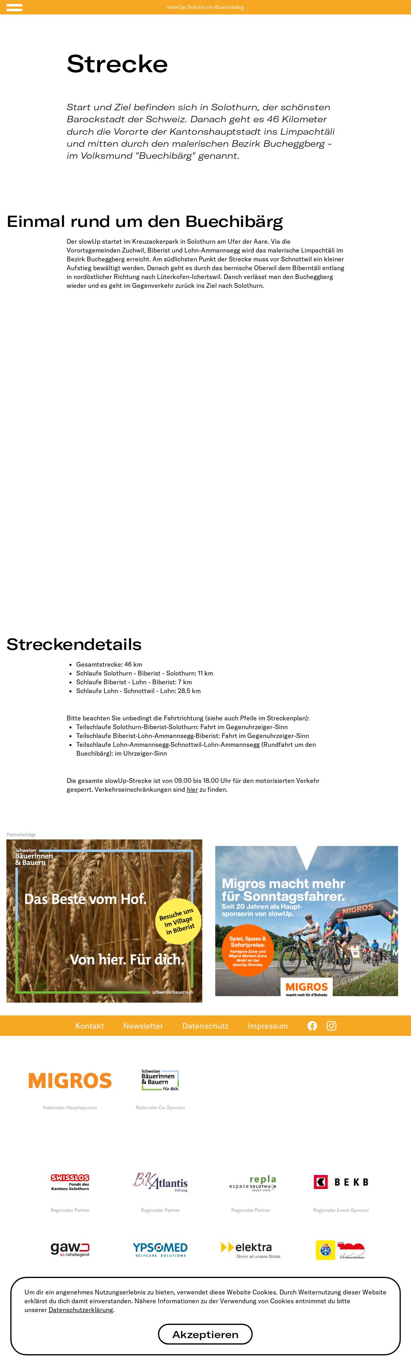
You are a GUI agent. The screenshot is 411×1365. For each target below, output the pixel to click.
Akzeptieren (205, 1334)
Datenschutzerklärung (81, 1310)
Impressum (268, 1026)
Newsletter (143, 1026)
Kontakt (89, 1026)
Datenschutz (205, 1026)
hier (192, 789)
